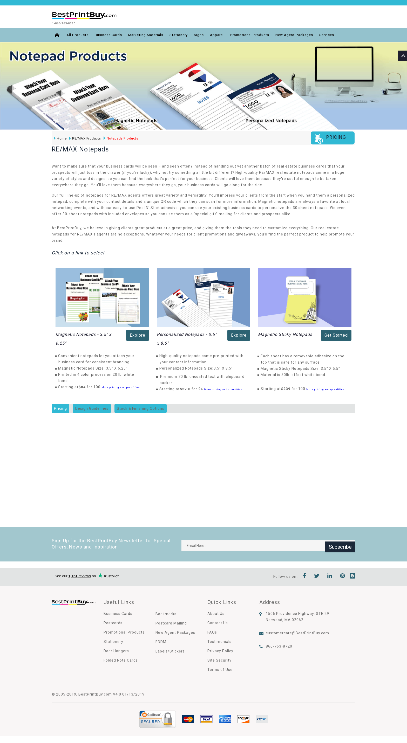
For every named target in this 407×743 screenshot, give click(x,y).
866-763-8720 (279, 646)
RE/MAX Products (84, 138)
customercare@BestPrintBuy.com (297, 632)
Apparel (222, 34)
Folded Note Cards (121, 660)
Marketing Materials (147, 34)
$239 (287, 388)
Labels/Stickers (170, 651)
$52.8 (187, 388)
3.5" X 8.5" (224, 368)
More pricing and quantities (120, 386)
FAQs (212, 632)
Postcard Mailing (171, 623)
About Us (216, 613)
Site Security (219, 660)
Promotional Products (256, 34)
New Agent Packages (303, 34)
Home (59, 138)
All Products (75, 34)
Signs (203, 34)
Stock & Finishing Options (140, 408)
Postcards (113, 622)
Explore (137, 334)
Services (337, 34)
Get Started (336, 334)
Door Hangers (116, 650)
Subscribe (340, 545)
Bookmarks (166, 613)
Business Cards (107, 34)
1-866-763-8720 (72, 23)
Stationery (182, 34)
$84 (84, 386)
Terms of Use (220, 669)
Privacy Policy (220, 650)
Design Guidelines (91, 408)
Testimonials (219, 641)
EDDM (160, 641)
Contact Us (217, 622)
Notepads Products (120, 138)
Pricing (60, 408)
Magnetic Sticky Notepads (285, 333)
